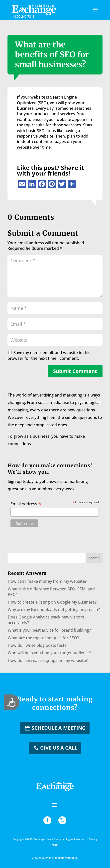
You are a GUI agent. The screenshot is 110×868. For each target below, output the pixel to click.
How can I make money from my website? (47, 581)
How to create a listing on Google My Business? (52, 602)
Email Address (25, 503)
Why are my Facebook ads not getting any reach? (54, 609)
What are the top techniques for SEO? (43, 638)
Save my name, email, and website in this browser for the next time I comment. (48, 355)
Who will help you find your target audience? (50, 652)
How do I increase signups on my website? (48, 660)
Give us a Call (58, 747)
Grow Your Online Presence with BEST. (55, 857)
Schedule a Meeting (59, 727)
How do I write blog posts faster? (39, 645)
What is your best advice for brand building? (49, 630)
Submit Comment (75, 371)
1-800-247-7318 (23, 16)
